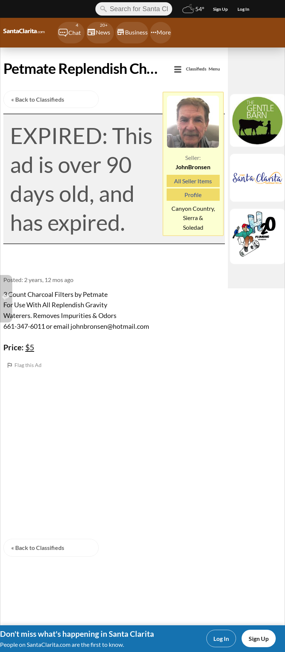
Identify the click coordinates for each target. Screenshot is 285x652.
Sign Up (259, 638)
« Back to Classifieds (37, 99)
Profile (193, 194)
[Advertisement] (114, 422)
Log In (221, 638)
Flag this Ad (28, 365)
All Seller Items (193, 180)
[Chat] (71, 32)
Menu (203, 69)
